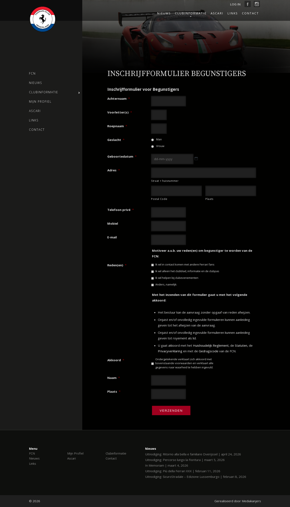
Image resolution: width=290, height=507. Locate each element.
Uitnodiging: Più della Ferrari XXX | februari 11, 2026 (182, 471)
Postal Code (159, 199)
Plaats (209, 199)
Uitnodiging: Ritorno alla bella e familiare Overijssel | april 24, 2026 (193, 454)
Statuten (241, 345)
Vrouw (160, 146)
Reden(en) (117, 265)
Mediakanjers (251, 501)
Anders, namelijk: (166, 284)
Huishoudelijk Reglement (211, 345)
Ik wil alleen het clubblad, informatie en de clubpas (187, 271)
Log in (235, 4)
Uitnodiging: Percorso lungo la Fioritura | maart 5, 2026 (185, 460)
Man (159, 139)
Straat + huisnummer (165, 181)
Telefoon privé (120, 210)
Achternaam (118, 98)
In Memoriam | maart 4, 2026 (166, 465)
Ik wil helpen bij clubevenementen (176, 278)
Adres (113, 170)
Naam (113, 378)
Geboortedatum (122, 156)
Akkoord (115, 360)
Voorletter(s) (119, 112)
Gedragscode (208, 351)
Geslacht (115, 140)
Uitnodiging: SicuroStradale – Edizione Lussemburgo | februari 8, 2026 (195, 477)
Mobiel (112, 223)
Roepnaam (117, 126)
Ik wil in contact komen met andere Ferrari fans (184, 264)
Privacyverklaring (170, 351)
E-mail (112, 237)
